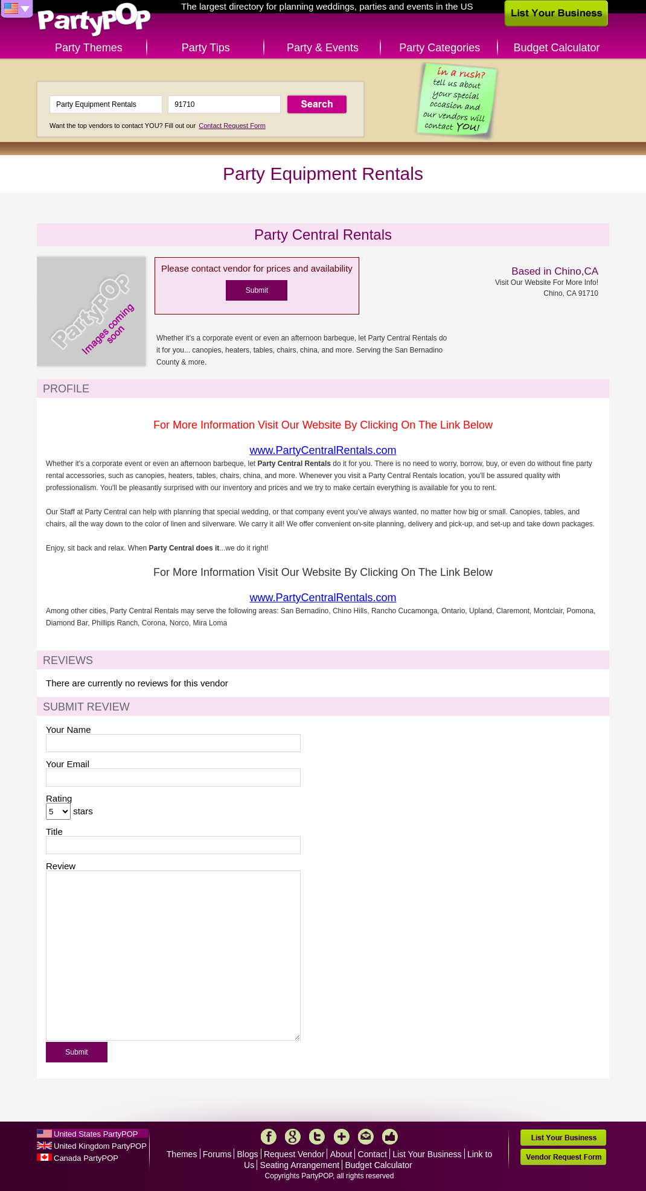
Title (54, 831)
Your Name (68, 729)
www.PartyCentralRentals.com (322, 450)
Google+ (293, 1137)
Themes (182, 1154)
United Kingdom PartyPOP (100, 1146)
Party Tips (206, 48)
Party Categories (439, 48)
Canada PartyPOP (86, 1158)
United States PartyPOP (96, 1133)
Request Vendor (294, 1154)
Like (390, 1137)
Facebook (269, 1137)
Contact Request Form (232, 125)
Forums (217, 1154)
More (342, 1137)
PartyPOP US (94, 20)
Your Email (67, 763)
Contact (372, 1154)
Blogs (247, 1154)
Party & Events (323, 48)
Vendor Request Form (563, 1157)
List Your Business (426, 1154)
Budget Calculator (557, 48)
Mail (366, 1137)
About (341, 1154)
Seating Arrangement (300, 1165)
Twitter (317, 1137)
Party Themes (89, 48)
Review (60, 865)
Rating (59, 798)
